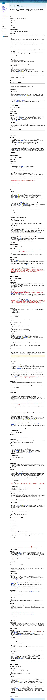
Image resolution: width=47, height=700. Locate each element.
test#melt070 (30, 295)
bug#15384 (17, 450)
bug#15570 (17, 192)
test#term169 (13, 583)
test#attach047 (20, 471)
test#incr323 (25, 118)
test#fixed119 (25, 507)
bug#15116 (21, 679)
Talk (21, 6)
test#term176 (20, 118)
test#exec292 (20, 654)
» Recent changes (4, 23)
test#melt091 (19, 49)
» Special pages (4, 33)
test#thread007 (26, 204)
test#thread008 (17, 206)
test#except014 (13, 293)
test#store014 (13, 296)
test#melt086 (25, 202)
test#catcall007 (26, 422)
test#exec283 (20, 422)
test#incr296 (33, 686)
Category (12, 697)
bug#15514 (33, 300)
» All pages (3, 22)
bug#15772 (17, 100)
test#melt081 (35, 295)
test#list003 (18, 364)
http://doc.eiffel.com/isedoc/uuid (34, 591)
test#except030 (20, 293)
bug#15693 (22, 140)
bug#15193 (37, 626)
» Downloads (4, 10)
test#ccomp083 (22, 420)
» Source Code (4, 15)
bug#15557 (17, 138)
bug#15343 (17, 406)
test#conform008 (20, 412)
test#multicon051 (32, 419)
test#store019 (20, 558)
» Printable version (4, 34)
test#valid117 (33, 508)
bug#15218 (17, 413)
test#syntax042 (20, 300)
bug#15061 (25, 686)
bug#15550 (16, 194)
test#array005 (19, 368)
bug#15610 (23, 166)
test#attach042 (20, 505)
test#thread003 (20, 204)
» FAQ (3, 11)
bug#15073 (16, 680)
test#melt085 (20, 202)
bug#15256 (16, 557)
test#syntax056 (36, 423)
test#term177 (20, 116)
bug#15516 (16, 260)
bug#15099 (39, 683)
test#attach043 (26, 505)
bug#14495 (38, 232)
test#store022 (25, 234)
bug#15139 (17, 578)
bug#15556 (27, 264)
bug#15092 (16, 195)
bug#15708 (17, 142)
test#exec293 (15, 632)
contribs (24, 6)
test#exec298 (38, 233)
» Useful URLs (4, 19)
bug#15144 (17, 582)
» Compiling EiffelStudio (5, 16)
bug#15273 (16, 533)
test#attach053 (13, 424)
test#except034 (25, 446)
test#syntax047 (26, 300)
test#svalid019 (21, 419)
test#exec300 (19, 234)
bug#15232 (19, 378)
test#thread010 (20, 71)
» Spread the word (4, 8)
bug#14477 (25, 230)
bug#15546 (16, 240)
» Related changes (4, 32)
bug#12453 (16, 678)
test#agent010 (26, 337)
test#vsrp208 (17, 298)
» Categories (3, 9)
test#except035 (20, 267)
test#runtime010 (20, 657)
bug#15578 (16, 149)
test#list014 (18, 366)
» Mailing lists (4, 12)
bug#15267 (18, 479)
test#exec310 (19, 230)
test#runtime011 (20, 509)
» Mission (3, 7)
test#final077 (20, 303)
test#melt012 (20, 198)
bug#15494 (17, 340)
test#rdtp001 (23, 375)
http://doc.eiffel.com (30, 614)
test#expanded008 (20, 143)
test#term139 (40, 295)
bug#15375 (29, 420)
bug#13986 (16, 241)
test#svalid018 (20, 473)
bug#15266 (16, 531)
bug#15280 (17, 446)
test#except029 (34, 291)
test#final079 (25, 95)
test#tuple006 (19, 296)
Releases (12, 698)
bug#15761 (17, 120)
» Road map (3, 18)
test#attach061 (26, 193)
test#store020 (20, 553)
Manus (20, 6)
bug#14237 (16, 677)
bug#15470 (16, 376)
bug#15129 (17, 584)
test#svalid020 (26, 419)
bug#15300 (17, 379)
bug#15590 (16, 197)
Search (3, 26)
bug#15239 (23, 586)
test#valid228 (23, 579)
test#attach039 (18, 580)
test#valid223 (15, 685)
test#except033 (24, 533)
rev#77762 (26, 299)
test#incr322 (19, 95)
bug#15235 (17, 576)
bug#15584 (16, 196)
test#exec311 (19, 236)
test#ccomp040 (16, 420)
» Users (3, 24)
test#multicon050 (20, 681)
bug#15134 (17, 101)
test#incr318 (30, 507)
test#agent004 (20, 337)
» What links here (4, 31)
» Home (3, 6)
